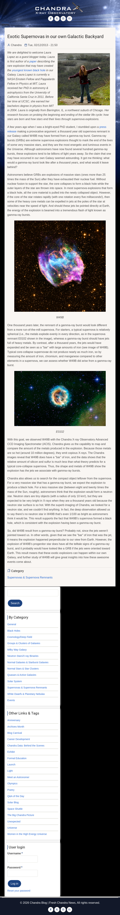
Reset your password (18, 890)
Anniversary (13, 720)
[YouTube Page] (69, 18)
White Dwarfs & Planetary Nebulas (26, 694)
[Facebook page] (50, 18)
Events (11, 700)
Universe (12, 827)
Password (14, 867)
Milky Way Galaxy (17, 649)
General (11, 624)
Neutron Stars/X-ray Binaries (22, 656)
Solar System (14, 681)
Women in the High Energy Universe (27, 834)
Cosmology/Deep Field (19, 637)
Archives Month (15, 726)
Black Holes (13, 630)
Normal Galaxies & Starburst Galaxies (27, 662)
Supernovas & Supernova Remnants (30, 577)
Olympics (12, 783)
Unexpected (13, 821)
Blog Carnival (14, 733)
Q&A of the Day (15, 796)
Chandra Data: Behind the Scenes (25, 745)
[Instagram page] (63, 18)
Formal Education (16, 758)
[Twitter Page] (57, 18)
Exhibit (11, 751)
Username (14, 853)
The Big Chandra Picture (20, 815)
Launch (11, 764)
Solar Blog (13, 802)
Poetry (10, 790)
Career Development (18, 739)
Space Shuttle (14, 808)
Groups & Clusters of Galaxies (23, 643)
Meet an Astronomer (18, 777)
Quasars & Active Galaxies (21, 674)
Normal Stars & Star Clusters (23, 668)
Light (10, 770)
